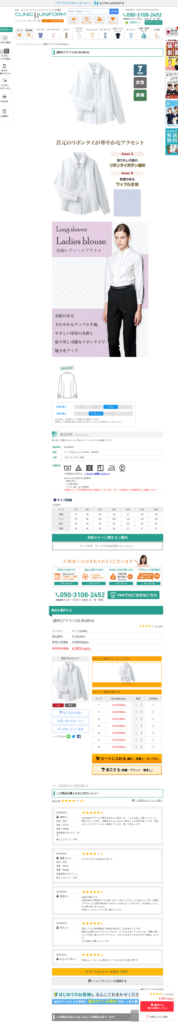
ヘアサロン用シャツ (80, 786)
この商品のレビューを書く (147, 800)
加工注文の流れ (72, 712)
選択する (157, 1006)
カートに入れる (129, 758)
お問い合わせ (153, 22)
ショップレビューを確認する (107, 981)
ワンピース (105, 29)
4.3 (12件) (159, 626)
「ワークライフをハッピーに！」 (73, 3)
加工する (128, 770)
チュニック (92, 29)
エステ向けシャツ (65, 786)
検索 (114, 11)
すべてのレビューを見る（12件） (107, 971)
